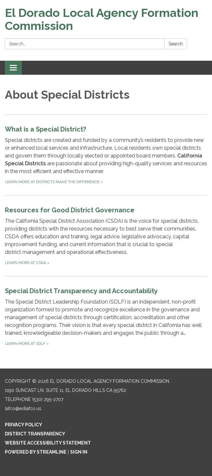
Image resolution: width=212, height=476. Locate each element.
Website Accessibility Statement (48, 442)
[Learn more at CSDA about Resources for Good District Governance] (106, 235)
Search (175, 43)
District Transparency (35, 433)
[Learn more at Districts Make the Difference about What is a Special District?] (106, 154)
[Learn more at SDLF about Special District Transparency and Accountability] (106, 316)
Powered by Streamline (36, 452)
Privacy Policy (23, 424)
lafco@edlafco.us (23, 408)
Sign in (78, 452)
